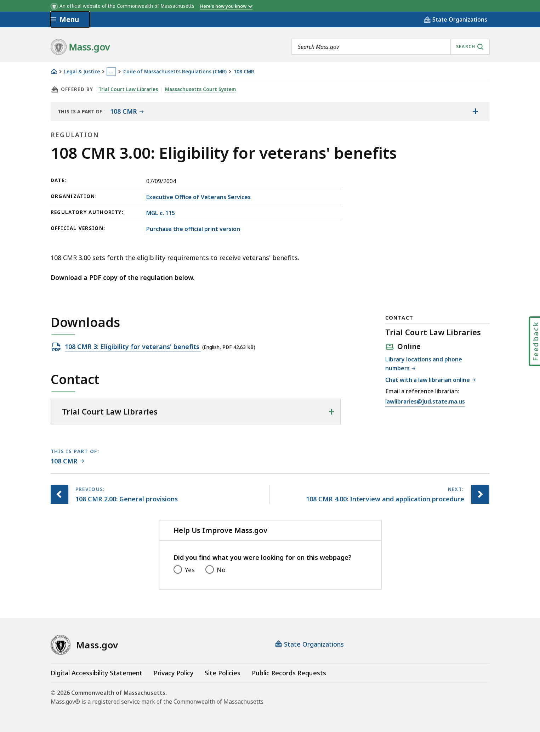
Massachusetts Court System (200, 89)
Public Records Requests (289, 673)
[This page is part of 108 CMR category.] (67, 461)
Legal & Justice (82, 72)
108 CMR (244, 72)
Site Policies (222, 673)
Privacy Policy (173, 673)
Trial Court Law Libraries (128, 89)
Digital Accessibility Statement (96, 673)
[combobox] (390, 47)
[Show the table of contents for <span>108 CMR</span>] (475, 111)
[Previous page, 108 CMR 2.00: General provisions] (59, 494)
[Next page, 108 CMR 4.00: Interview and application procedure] (480, 494)
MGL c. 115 (160, 213)
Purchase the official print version (193, 229)
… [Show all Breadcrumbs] (111, 71)
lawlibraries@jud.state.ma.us (425, 402)
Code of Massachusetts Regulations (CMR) (175, 72)
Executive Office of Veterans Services (198, 197)
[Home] (54, 71)
